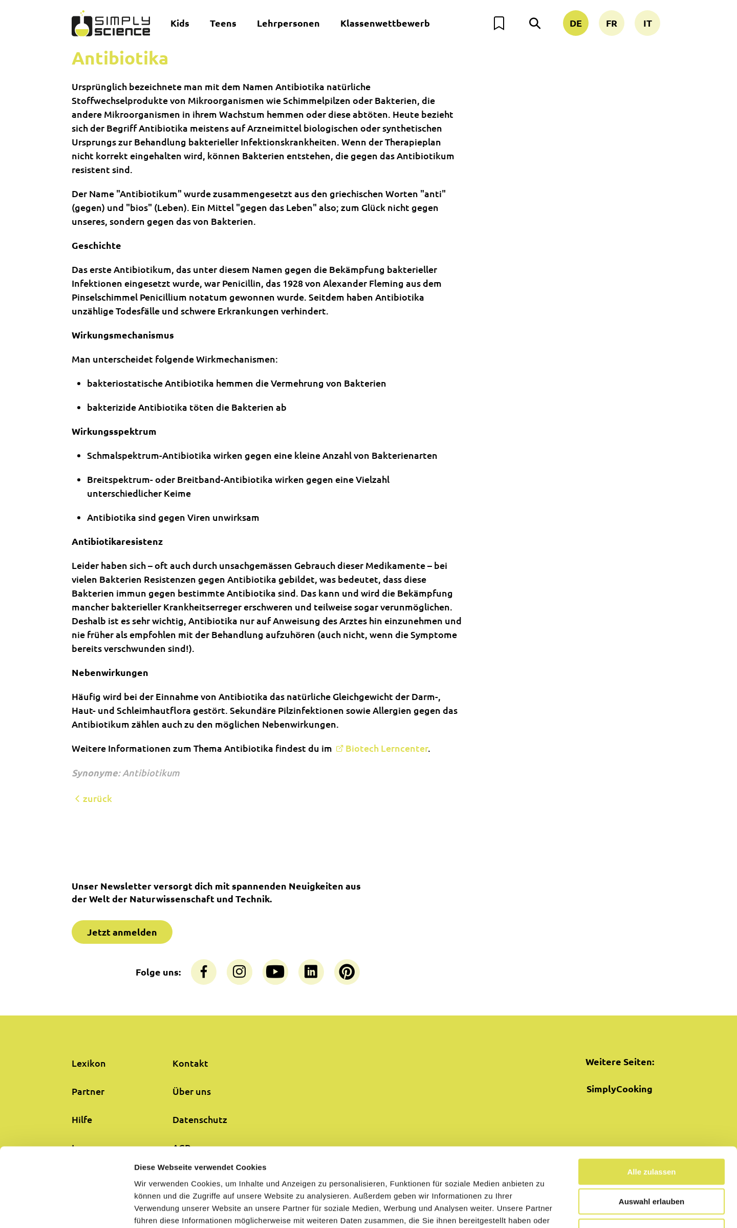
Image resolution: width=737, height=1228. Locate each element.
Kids (179, 23)
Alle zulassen (651, 1102)
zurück (92, 798)
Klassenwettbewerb (385, 23)
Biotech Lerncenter (386, 748)
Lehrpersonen (288, 23)
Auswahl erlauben (651, 1133)
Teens (223, 23)
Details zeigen (544, 1207)
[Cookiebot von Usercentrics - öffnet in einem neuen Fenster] (66, 1208)
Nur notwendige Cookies (651, 1162)
